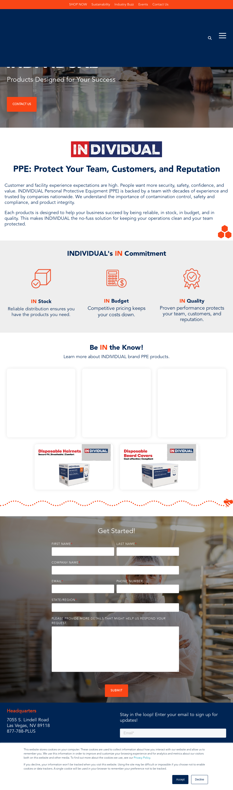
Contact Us (22, 104)
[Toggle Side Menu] (222, 14)
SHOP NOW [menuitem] (78, 4)
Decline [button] (199, 779)
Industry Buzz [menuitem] (124, 4)
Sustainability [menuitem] (100, 4)
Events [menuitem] (143, 4)
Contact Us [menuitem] (161, 4)
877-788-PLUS (21, 702)
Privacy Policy (142, 758)
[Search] (210, 17)
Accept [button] (180, 779)
